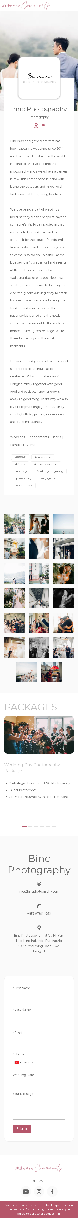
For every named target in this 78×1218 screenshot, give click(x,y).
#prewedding (43, 457)
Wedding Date (23, 1075)
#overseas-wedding (45, 464)
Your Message (23, 1094)
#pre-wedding (23, 478)
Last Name (22, 1009)
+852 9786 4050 (39, 913)
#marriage (21, 471)
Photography (39, 117)
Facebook (52, 1191)
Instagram (39, 1191)
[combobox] (17, 1062)
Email (18, 1033)
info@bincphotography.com (39, 891)
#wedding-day (23, 485)
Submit (22, 1129)
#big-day (20, 464)
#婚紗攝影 (20, 457)
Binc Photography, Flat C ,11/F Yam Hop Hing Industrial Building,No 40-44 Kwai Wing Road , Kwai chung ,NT (39, 943)
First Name (22, 988)
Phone (18, 1054)
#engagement (49, 478)
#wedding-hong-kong (49, 471)
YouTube (25, 1191)
